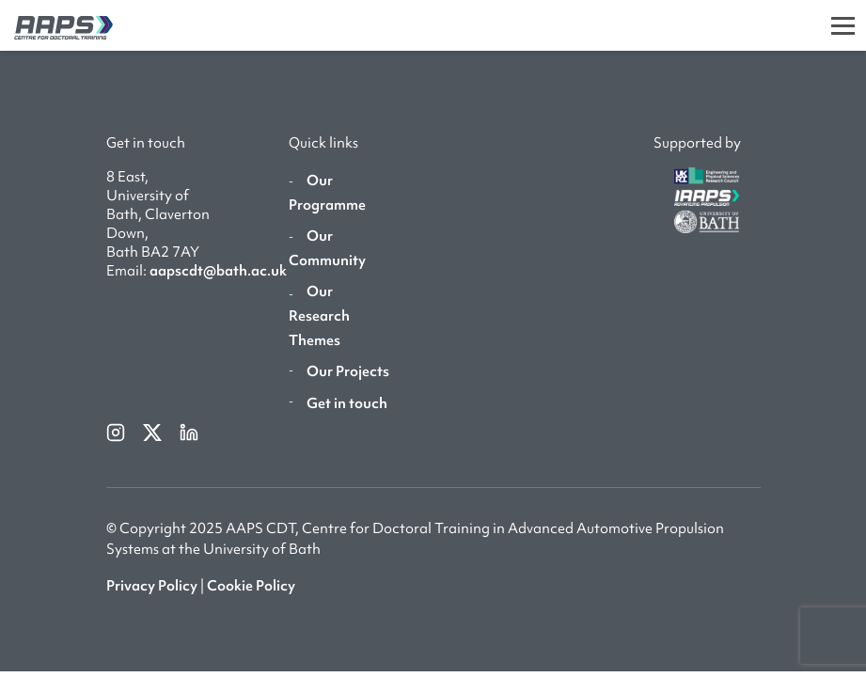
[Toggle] (843, 25)
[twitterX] (154, 430)
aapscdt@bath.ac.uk (218, 270)
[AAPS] (56, 25)
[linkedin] (189, 430)
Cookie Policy (251, 585)
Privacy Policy (151, 585)
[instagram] (117, 430)
